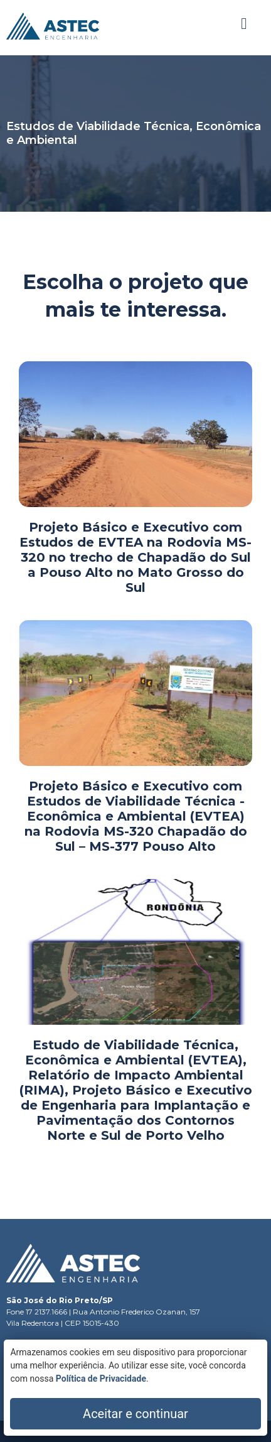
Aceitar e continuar (135, 1413)
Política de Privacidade (101, 1379)
